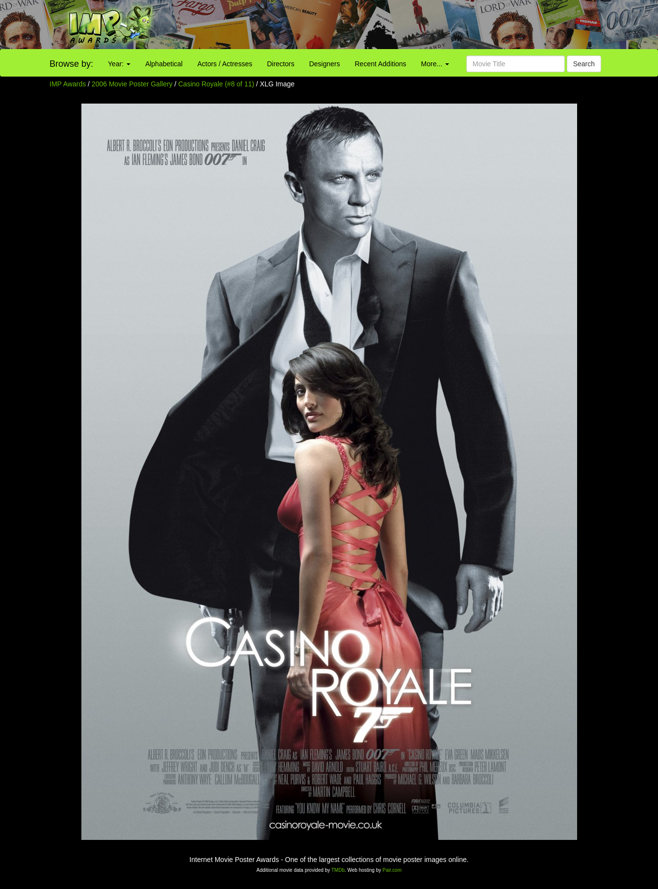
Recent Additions (380, 64)
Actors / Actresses (224, 64)
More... (435, 64)
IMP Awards (68, 84)
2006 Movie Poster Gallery (132, 84)
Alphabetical (163, 64)
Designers (324, 64)
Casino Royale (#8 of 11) (216, 84)
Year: (119, 64)
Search (584, 64)
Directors (280, 64)
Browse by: (71, 64)
